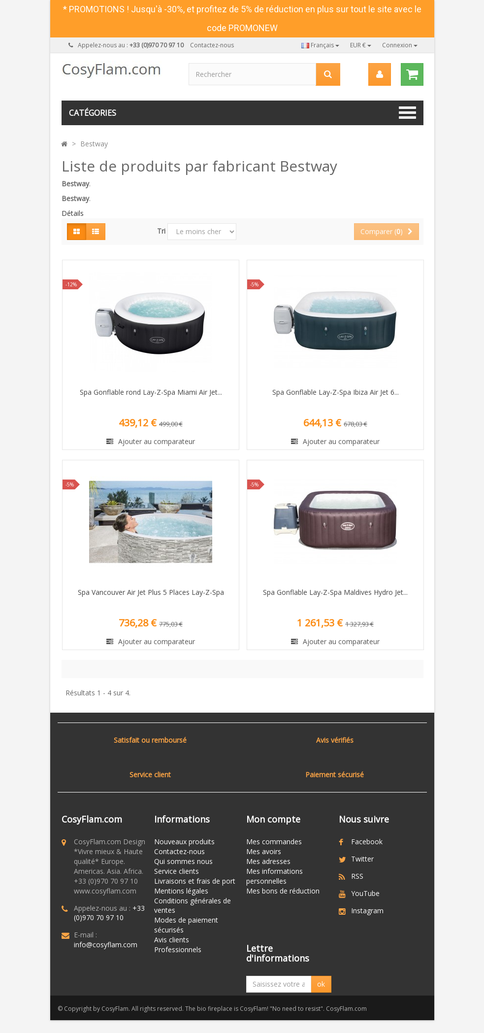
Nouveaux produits (184, 841)
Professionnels (177, 949)
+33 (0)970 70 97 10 (109, 913)
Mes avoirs (263, 851)
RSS (357, 876)
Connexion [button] (400, 45)
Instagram (367, 910)
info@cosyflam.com (105, 944)
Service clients (176, 871)
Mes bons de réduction (283, 890)
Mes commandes (274, 841)
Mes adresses (268, 861)
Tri (161, 231)
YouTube (365, 893)
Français (320, 45)
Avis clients (171, 939)
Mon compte (273, 819)
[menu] (379, 74)
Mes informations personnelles (274, 876)
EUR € (360, 45)
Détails (73, 213)
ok (321, 987)
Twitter (362, 858)
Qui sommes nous (183, 861)
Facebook (367, 841)
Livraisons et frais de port (194, 881)
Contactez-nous (212, 45)
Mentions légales (181, 890)
